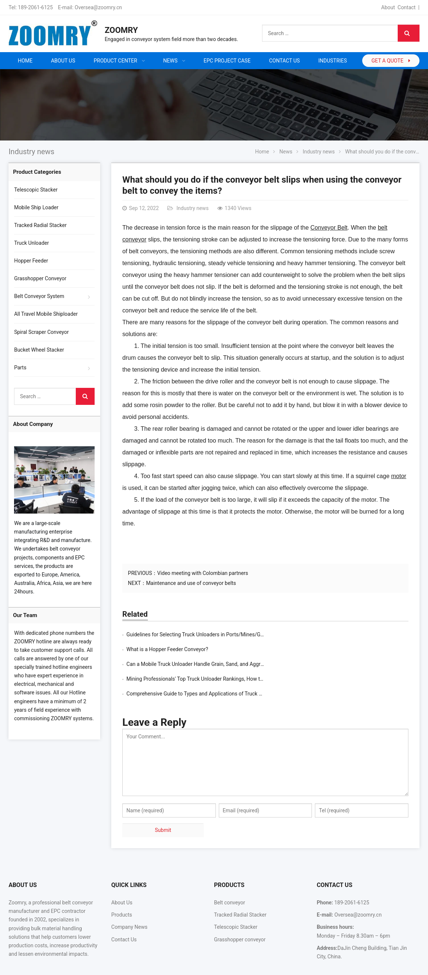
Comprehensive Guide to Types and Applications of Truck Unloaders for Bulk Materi (221, 664)
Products (121, 885)
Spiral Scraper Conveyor (41, 332)
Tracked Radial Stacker (40, 225)
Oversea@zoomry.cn (98, 7)
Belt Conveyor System (39, 296)
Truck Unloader (31, 243)
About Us (121, 873)
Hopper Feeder (31, 261)
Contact (407, 7)
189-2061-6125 (35, 7)
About (388, 7)
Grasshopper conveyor (239, 910)
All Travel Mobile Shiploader (46, 314)
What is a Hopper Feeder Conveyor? (310, 634)
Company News (129, 897)
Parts (20, 367)
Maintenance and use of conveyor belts (191, 583)
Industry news (31, 151)
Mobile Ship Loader (36, 207)
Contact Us (124, 910)
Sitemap (365, 965)
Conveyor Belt (329, 227)
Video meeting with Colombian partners (202, 573)
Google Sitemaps (399, 965)
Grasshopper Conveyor (40, 278)
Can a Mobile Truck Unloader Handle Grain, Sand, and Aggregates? (202, 649)
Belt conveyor (229, 873)
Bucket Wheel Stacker (39, 350)
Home (25, 61)
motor (398, 476)
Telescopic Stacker (36, 190)
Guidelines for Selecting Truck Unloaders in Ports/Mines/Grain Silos (204, 634)
